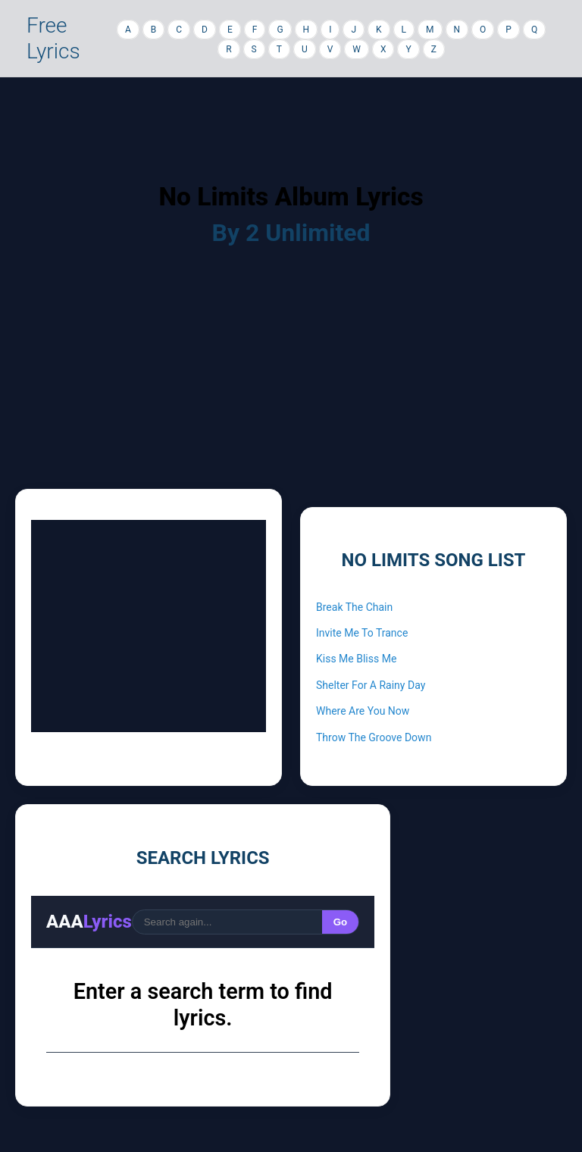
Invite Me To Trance (362, 633)
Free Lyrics (53, 38)
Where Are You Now (362, 711)
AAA (89, 921)
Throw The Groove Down (373, 737)
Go (340, 922)
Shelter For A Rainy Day (370, 685)
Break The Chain (354, 607)
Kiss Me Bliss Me (356, 659)
